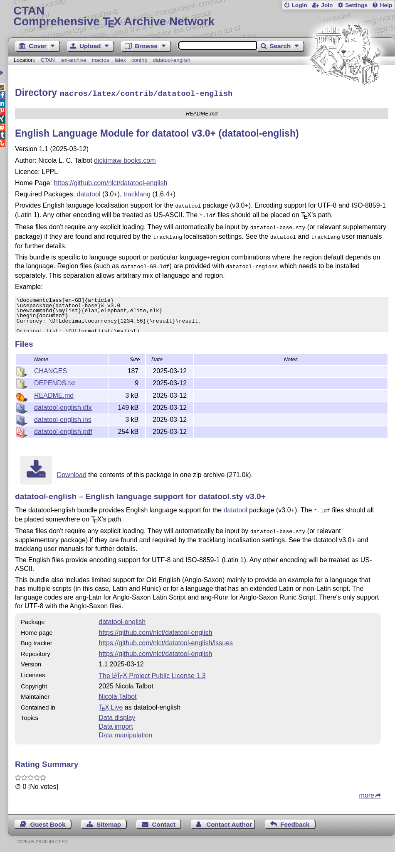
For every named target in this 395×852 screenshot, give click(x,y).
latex (120, 60)
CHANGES (50, 369)
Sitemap (108, 821)
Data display (117, 714)
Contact (163, 821)
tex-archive (73, 60)
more (366, 792)
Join (327, 5)
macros (100, 60)
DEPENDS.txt (54, 381)
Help (386, 5)
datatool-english (171, 60)
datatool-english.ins (62, 418)
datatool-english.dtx (63, 406)
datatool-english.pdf (63, 430)
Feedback (294, 821)
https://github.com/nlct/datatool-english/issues (166, 640)
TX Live (111, 704)
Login (299, 5)
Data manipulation (125, 732)
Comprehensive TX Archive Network (201, 16)
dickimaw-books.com (125, 159)
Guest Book (48, 821)
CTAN (48, 60)
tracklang (137, 192)
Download (71, 473)
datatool (89, 192)
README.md (54, 394)
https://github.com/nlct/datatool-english (110, 181)
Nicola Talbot (117, 693)
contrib (139, 60)
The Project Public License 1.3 (152, 672)
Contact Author (229, 821)
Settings (356, 5)
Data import (116, 723)
